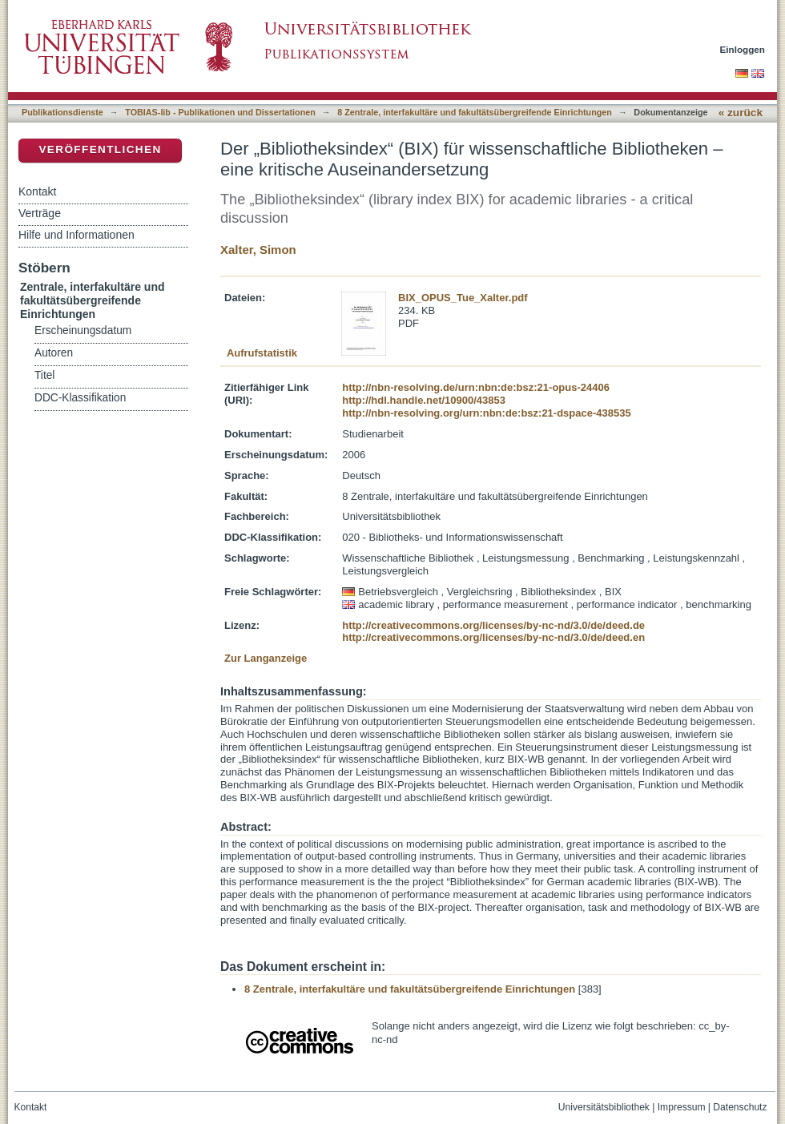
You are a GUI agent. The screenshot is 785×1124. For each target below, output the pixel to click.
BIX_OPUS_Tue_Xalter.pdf (463, 298)
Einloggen (743, 49)
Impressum (682, 1107)
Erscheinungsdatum (82, 330)
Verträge (39, 213)
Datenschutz (740, 1107)
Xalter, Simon (258, 249)
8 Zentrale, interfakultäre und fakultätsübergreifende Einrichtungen (474, 112)
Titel (44, 375)
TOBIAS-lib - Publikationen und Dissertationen (220, 112)
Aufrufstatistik (262, 353)
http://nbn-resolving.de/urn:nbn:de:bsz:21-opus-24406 (476, 387)
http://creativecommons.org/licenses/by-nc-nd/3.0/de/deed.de (493, 625)
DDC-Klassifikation (80, 398)
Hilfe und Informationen (76, 234)
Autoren (53, 353)
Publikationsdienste (62, 112)
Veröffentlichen (99, 149)
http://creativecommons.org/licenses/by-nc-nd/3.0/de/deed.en (493, 637)
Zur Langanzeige (265, 658)
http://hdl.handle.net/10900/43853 (423, 400)
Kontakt (37, 191)
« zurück (741, 113)
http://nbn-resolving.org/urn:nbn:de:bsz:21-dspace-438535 (486, 413)
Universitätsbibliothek (604, 1107)
